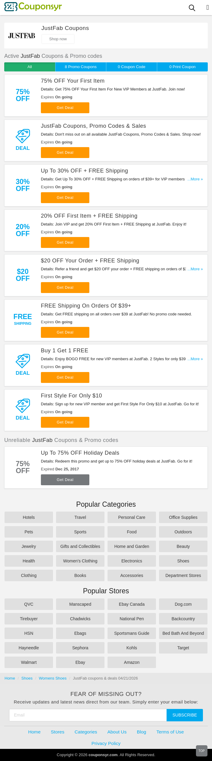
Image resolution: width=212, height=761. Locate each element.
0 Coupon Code (131, 66)
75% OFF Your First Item (72, 81)
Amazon (131, 662)
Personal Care (131, 517)
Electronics (131, 560)
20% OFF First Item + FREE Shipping (89, 216)
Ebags (80, 633)
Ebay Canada (132, 604)
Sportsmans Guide (131, 633)
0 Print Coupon (182, 66)
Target (183, 647)
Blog (141, 731)
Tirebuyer (29, 618)
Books (80, 575)
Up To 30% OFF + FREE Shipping (84, 171)
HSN (28, 633)
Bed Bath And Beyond (183, 633)
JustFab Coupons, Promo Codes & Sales (93, 126)
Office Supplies (183, 517)
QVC (28, 604)
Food (132, 531)
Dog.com (183, 604)
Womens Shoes (53, 678)
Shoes (183, 560)
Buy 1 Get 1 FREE (64, 351)
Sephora (80, 647)
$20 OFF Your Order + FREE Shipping (90, 261)
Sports (80, 531)
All (30, 66)
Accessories (131, 575)
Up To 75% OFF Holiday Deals (80, 453)
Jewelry (29, 546)
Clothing (28, 575)
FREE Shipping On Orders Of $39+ (86, 306)
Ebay (80, 662)
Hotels (29, 517)
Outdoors (183, 531)
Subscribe (185, 715)
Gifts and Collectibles (80, 546)
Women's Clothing (80, 560)
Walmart (29, 662)
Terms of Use (170, 731)
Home (10, 678)
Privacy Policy (106, 743)
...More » (195, 179)
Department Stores (183, 575)
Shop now (58, 39)
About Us (117, 731)
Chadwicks (80, 618)
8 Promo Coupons (81, 66)
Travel (80, 517)
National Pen (132, 618)
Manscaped (80, 604)
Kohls (131, 647)
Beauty (183, 546)
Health (29, 560)
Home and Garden (131, 546)
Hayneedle (29, 647)
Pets (29, 531)
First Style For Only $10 (71, 396)
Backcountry (183, 618)
